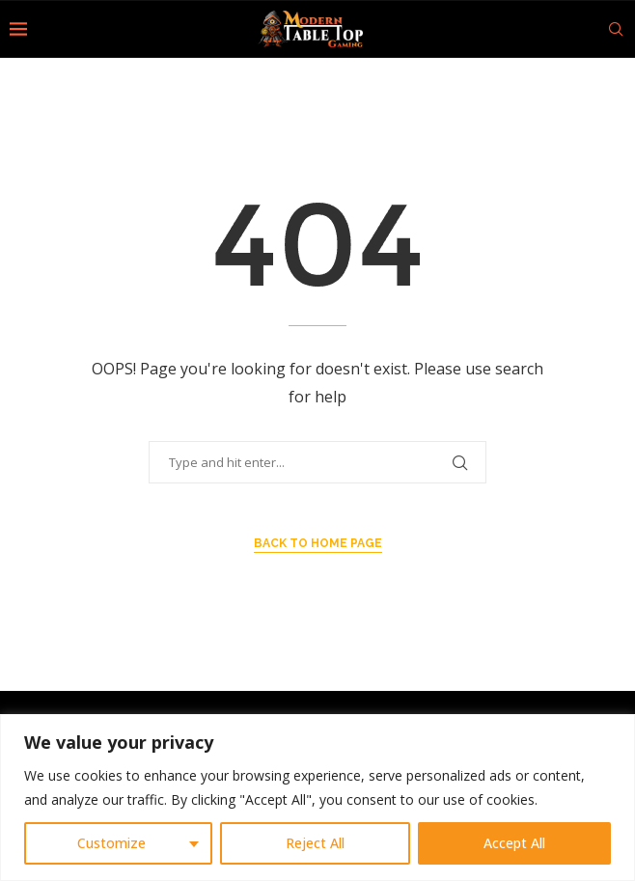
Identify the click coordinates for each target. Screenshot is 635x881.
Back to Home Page (318, 543)
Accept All (514, 843)
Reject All (315, 843)
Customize (111, 843)
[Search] (615, 29)
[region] (317, 797)
